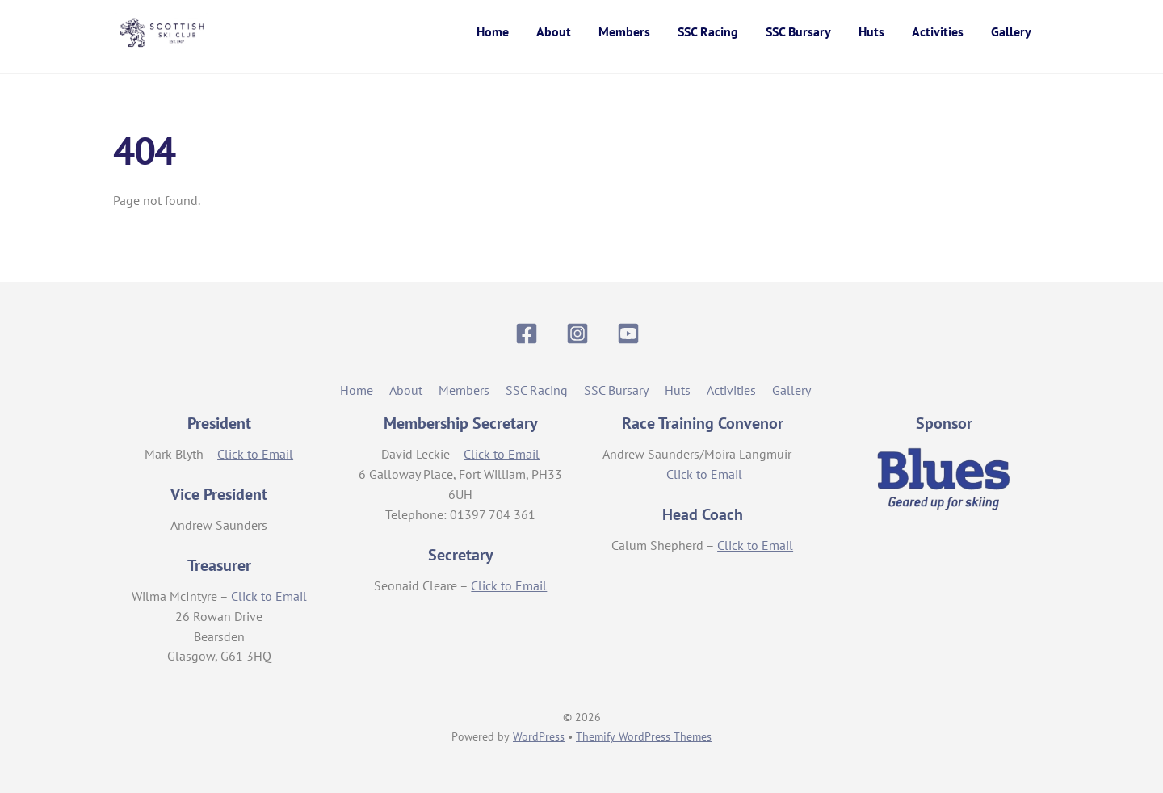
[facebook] (529, 332)
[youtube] (631, 332)
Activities (938, 31)
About (553, 31)
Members (624, 31)
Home (493, 31)
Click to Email (255, 454)
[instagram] (580, 332)
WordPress (539, 736)
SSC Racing (708, 31)
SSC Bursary (798, 31)
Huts (871, 31)
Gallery (1011, 31)
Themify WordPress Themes (644, 736)
